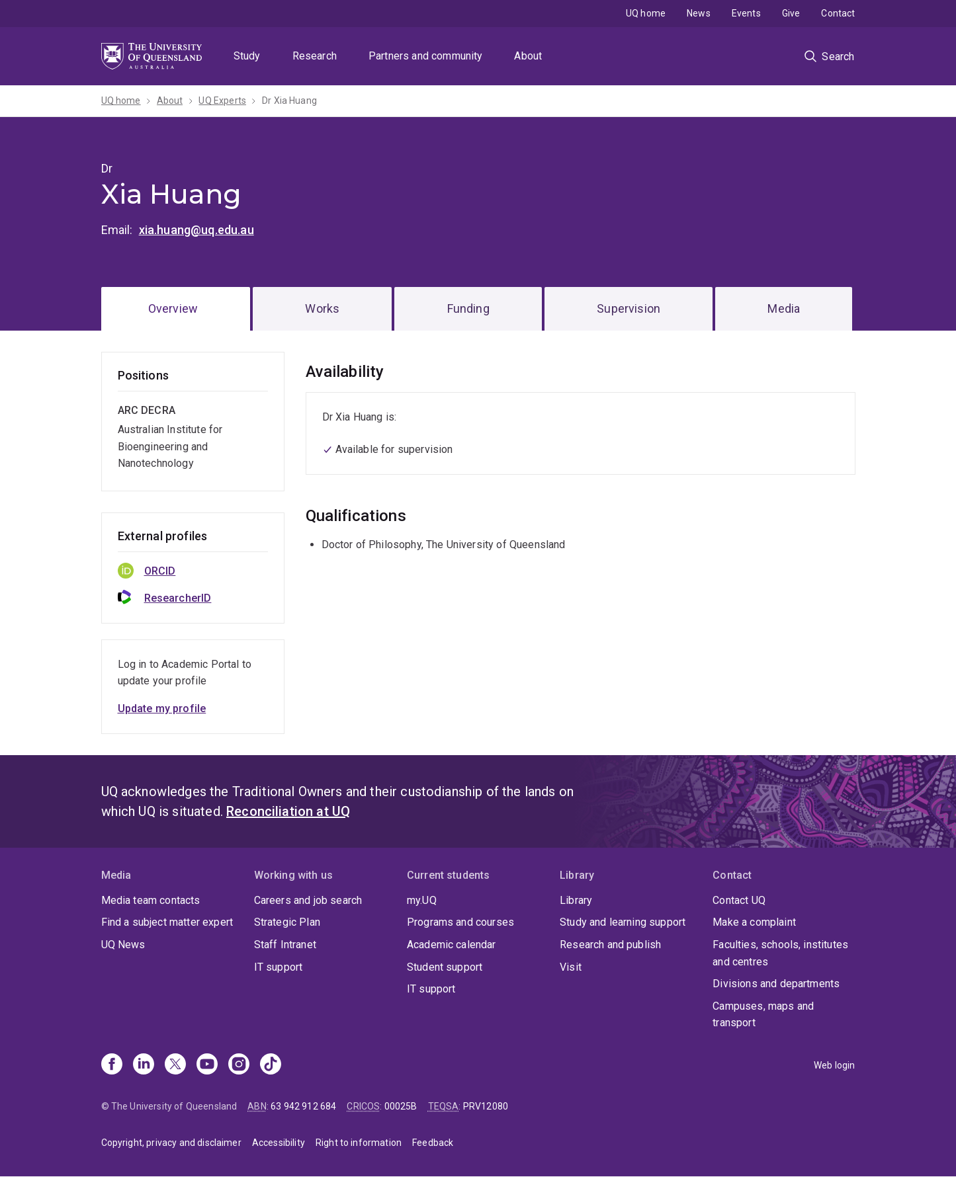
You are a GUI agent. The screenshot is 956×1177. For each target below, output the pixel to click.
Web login (834, 1065)
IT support (278, 967)
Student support (444, 967)
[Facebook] (111, 1065)
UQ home (646, 13)
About (528, 56)
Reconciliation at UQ (288, 811)
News (699, 13)
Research (314, 56)
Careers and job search (308, 900)
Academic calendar (451, 944)
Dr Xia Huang (289, 100)
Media (783, 308)
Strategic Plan (287, 922)
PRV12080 (485, 1106)
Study (247, 56)
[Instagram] (238, 1065)
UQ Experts (222, 100)
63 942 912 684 (303, 1106)
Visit (571, 967)
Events (746, 13)
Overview (173, 308)
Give (791, 13)
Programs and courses (460, 922)
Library (576, 900)
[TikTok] (270, 1065)
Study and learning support (622, 922)
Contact (838, 13)
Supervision (628, 308)
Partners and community (426, 56)
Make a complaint (754, 922)
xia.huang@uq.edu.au (196, 230)
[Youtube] (207, 1065)
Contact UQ (739, 900)
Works (322, 308)
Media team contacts (150, 900)
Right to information (359, 1142)
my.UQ (422, 900)
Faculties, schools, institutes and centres (780, 953)
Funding (468, 308)
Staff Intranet (285, 944)
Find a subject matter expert (167, 922)
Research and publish (610, 944)
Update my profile (162, 708)
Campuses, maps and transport (763, 1015)
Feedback (432, 1142)
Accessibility (278, 1142)
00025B (400, 1106)
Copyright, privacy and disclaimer (171, 1142)
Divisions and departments (776, 983)
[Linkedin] (143, 1065)
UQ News (123, 944)
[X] (175, 1065)
